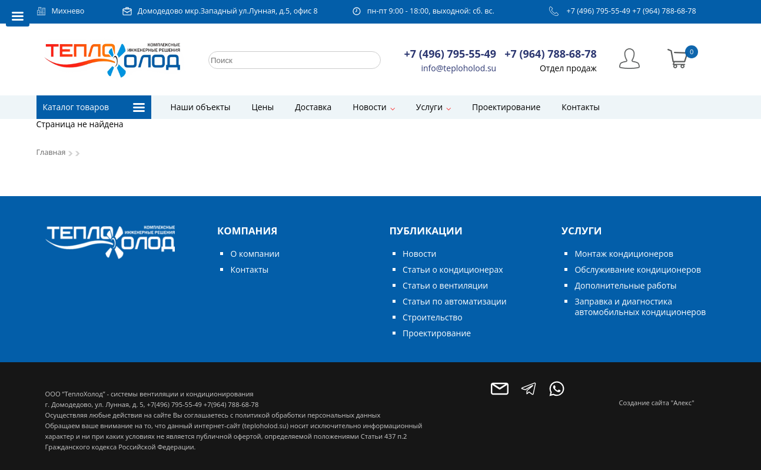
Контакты (580, 106)
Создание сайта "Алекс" (656, 402)
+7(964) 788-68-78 (231, 404)
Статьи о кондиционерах (453, 269)
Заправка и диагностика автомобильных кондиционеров (640, 306)
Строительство (433, 317)
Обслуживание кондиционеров (637, 269)
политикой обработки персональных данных (307, 415)
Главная (51, 152)
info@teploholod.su (459, 68)
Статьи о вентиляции (445, 285)
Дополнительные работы (625, 285)
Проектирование (506, 106)
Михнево (68, 11)
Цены (262, 106)
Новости (369, 106)
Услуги (429, 106)
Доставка (313, 106)
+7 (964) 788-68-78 (664, 11)
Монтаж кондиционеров (623, 253)
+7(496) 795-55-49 (174, 404)
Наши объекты (201, 106)
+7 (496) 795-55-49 (598, 11)
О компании (255, 253)
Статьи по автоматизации (455, 301)
